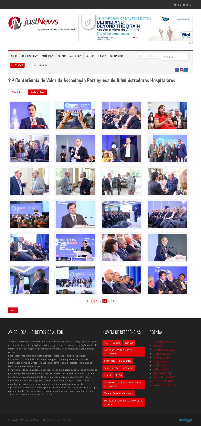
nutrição (129, 342)
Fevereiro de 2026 (164, 349)
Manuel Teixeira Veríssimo (118, 393)
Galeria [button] (90, 56)
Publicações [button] (29, 56)
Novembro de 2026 (164, 385)
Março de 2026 (162, 353)
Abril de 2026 (161, 357)
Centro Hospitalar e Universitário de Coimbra (122, 384)
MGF (106, 342)
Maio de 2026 (161, 361)
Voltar (13, 310)
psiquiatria (125, 360)
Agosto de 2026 (162, 373)
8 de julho (37, 92)
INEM (119, 375)
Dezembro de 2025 (164, 342)
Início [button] (13, 56)
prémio (108, 375)
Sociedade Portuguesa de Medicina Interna (123, 402)
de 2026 (158, 346)
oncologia (109, 360)
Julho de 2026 (161, 369)
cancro (117, 342)
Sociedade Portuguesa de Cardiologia (118, 351)
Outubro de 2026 (163, 381)
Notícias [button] (48, 56)
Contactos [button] (116, 56)
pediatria (128, 368)
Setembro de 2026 (164, 377)
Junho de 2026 (161, 365)
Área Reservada (182, 5)
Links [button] (102, 56)
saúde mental (111, 368)
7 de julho (17, 92)
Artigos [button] (75, 56)
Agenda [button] (62, 56)
